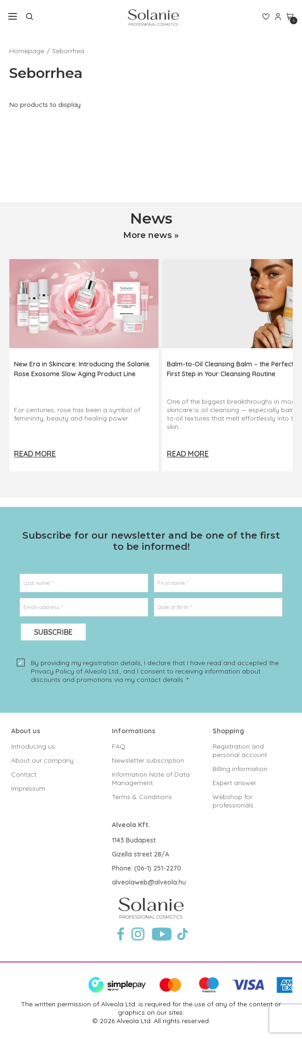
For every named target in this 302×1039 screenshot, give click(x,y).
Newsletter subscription (148, 760)
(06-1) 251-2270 (157, 868)
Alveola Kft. (131, 825)
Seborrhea (68, 51)
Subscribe (53, 632)
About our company (42, 760)
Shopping (228, 731)
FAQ (118, 746)
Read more (35, 453)
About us (25, 731)
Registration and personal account (240, 750)
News (151, 218)
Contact (23, 774)
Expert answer (234, 783)
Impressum (28, 788)
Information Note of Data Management (151, 778)
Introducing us (33, 746)
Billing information (240, 769)
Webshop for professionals (233, 801)
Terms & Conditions (142, 797)
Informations (133, 731)
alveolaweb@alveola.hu (149, 882)
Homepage (26, 51)
